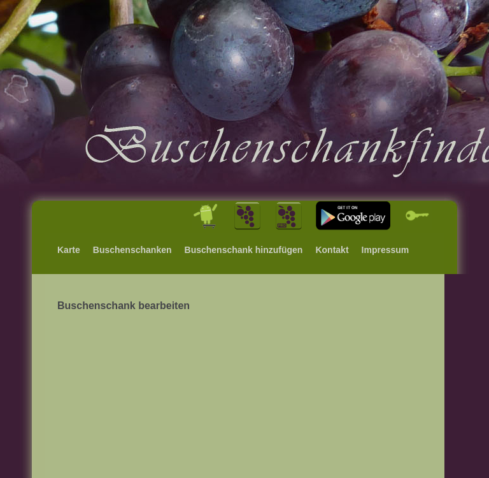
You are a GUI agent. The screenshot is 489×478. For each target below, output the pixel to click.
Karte (68, 250)
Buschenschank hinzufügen (244, 250)
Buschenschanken (132, 250)
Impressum (385, 250)
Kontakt (331, 250)
